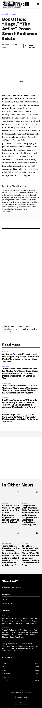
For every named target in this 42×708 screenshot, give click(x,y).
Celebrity (6, 14)
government (6, 383)
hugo (13, 326)
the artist (7, 332)
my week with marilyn (28, 329)
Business (5, 398)
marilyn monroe (23, 326)
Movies (14, 14)
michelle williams (10, 329)
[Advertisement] (21, 458)
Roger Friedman (32, 46)
